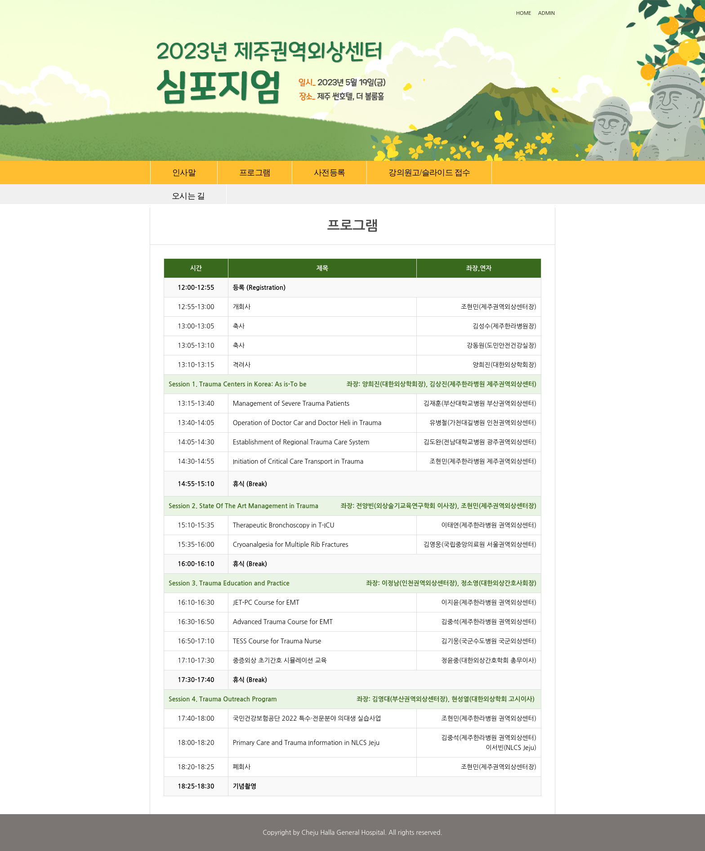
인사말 (184, 172)
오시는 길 (188, 195)
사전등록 (329, 172)
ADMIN (546, 13)
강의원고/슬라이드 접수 (429, 172)
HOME (523, 13)
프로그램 (254, 172)
